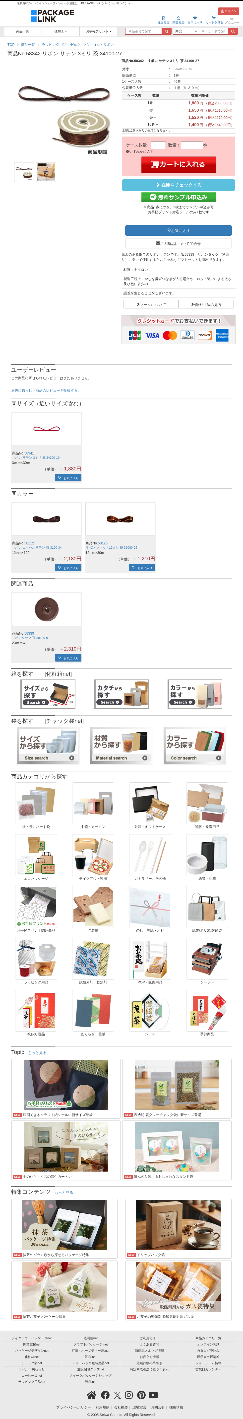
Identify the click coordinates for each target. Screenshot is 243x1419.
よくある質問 (149, 1344)
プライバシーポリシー (73, 1407)
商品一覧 (22, 31)
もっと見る (37, 1053)
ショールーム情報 (208, 1363)
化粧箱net (32, 1357)
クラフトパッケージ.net (90, 1344)
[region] (121, 45)
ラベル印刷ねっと (32, 1369)
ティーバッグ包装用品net (90, 1363)
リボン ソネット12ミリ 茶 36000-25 (111, 547)
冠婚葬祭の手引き (149, 1363)
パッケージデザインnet (32, 1350)
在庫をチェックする (178, 185)
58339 (29, 633)
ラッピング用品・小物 (59, 45)
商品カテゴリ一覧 (208, 1338)
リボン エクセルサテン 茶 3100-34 (37, 547)
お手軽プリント (99, 31)
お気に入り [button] (180, 230)
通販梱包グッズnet (90, 1369)
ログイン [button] (229, 11)
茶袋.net (90, 1357)
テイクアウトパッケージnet (32, 1338)
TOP (11, 45)
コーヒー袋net (31, 1375)
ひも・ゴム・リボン (98, 45)
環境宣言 (139, 1407)
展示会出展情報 (208, 1357)
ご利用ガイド (149, 1338)
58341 (29, 453)
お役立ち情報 (149, 1357)
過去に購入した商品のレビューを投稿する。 (46, 390)
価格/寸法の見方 (207, 304)
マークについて (153, 304)
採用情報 (176, 1407)
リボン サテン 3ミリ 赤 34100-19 (36, 457)
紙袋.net (90, 1382)
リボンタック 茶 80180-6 (30, 638)
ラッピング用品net (31, 1382)
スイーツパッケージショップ (90, 1375)
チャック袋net (31, 1363)
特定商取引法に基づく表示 (149, 1369)
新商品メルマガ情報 (149, 1350)
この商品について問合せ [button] (180, 243)
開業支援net (32, 1344)
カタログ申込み (208, 1350)
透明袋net (91, 1338)
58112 (29, 543)
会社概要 (121, 1407)
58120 (103, 543)
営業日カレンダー (208, 1369)
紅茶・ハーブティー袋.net (90, 1350)
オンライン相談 (208, 1344)
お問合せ (158, 1407)
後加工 (61, 31)
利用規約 (103, 1407)
